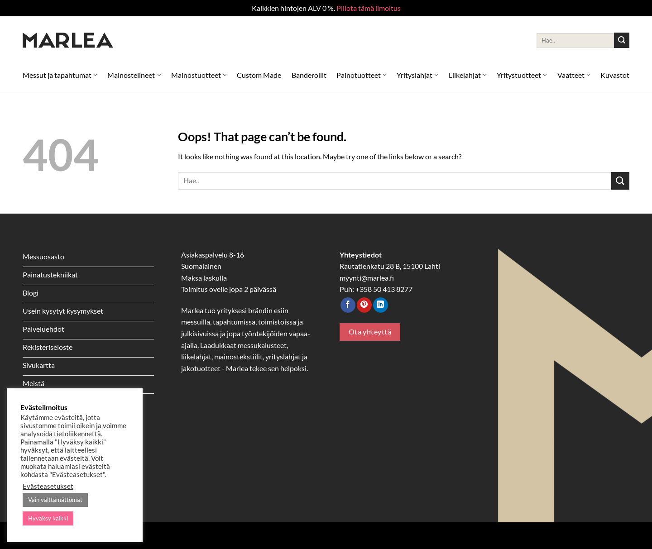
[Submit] (621, 40)
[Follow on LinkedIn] (380, 305)
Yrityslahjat (417, 75)
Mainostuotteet (199, 75)
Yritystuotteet (522, 75)
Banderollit (309, 75)
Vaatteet (573, 75)
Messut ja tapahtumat (60, 75)
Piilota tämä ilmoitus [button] (368, 8)
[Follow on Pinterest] (364, 305)
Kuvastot (614, 75)
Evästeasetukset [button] (48, 486)
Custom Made (259, 75)
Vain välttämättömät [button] (55, 499)
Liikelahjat (468, 75)
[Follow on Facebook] (347, 305)
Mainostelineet (134, 75)
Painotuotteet (361, 75)
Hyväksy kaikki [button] (48, 518)
